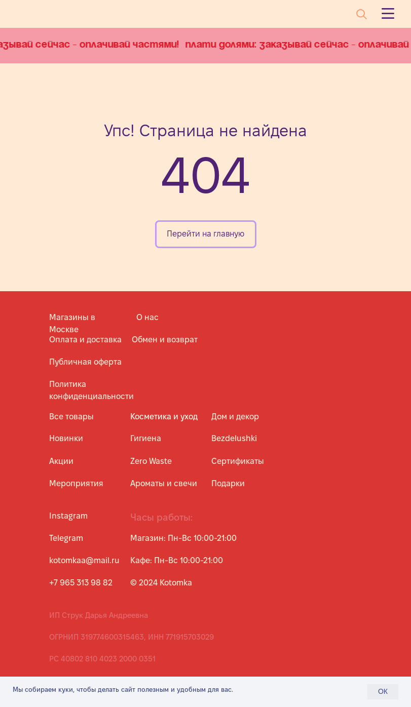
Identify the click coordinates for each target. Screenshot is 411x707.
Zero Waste (151, 461)
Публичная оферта (85, 362)
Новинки (66, 438)
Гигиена (145, 438)
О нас (147, 317)
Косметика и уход (164, 416)
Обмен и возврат (165, 339)
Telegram (66, 538)
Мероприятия (76, 483)
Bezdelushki (234, 438)
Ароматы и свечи (163, 483)
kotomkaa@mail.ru (84, 560)
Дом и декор (235, 416)
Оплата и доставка (85, 339)
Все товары (71, 416)
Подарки (228, 483)
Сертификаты (237, 461)
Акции (61, 461)
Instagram (68, 516)
